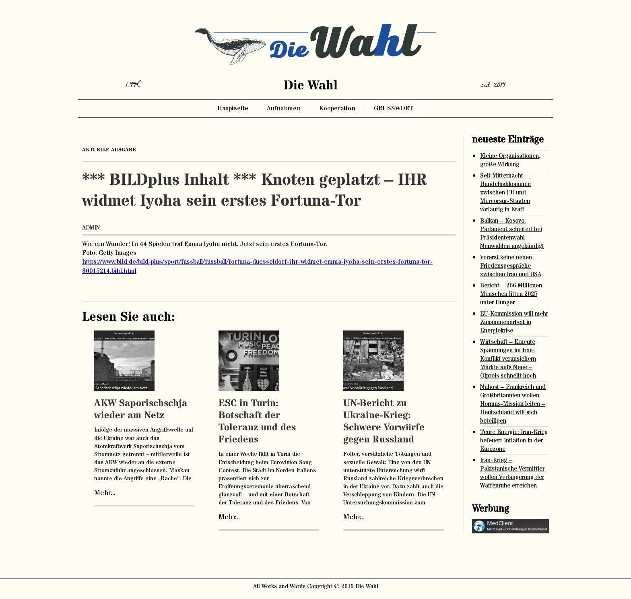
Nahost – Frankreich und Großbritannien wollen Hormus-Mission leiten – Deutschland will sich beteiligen (513, 404)
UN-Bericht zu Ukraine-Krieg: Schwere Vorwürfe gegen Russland (384, 421)
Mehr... (104, 493)
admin (91, 227)
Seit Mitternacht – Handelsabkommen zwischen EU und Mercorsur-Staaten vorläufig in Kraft (505, 192)
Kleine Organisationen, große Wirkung (510, 160)
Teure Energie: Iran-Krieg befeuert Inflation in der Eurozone (514, 440)
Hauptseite (232, 108)
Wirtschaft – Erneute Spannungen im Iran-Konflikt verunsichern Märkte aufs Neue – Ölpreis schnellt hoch (508, 359)
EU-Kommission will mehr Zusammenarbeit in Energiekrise (514, 322)
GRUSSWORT (393, 108)
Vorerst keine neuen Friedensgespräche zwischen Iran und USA (510, 266)
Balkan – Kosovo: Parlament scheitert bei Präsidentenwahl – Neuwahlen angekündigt (512, 233)
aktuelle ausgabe (109, 149)
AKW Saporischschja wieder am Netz (141, 409)
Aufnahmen (284, 108)
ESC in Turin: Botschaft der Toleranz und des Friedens (257, 421)
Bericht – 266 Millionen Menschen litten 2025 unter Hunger (511, 294)
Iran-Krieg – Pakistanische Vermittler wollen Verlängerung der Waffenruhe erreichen (512, 473)
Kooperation (337, 108)
